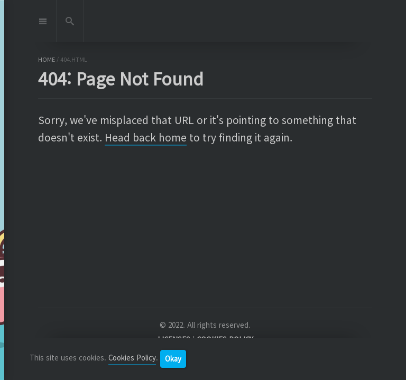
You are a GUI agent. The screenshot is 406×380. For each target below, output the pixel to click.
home (46, 59)
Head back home (146, 137)
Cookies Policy (132, 358)
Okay (173, 359)
